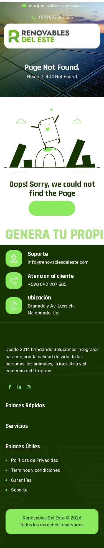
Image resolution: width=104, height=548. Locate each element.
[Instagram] (28, 387)
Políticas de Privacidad (35, 460)
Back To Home (52, 208)
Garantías (21, 480)
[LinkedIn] (19, 387)
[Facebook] (10, 387)
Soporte (19, 490)
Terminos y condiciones (35, 470)
